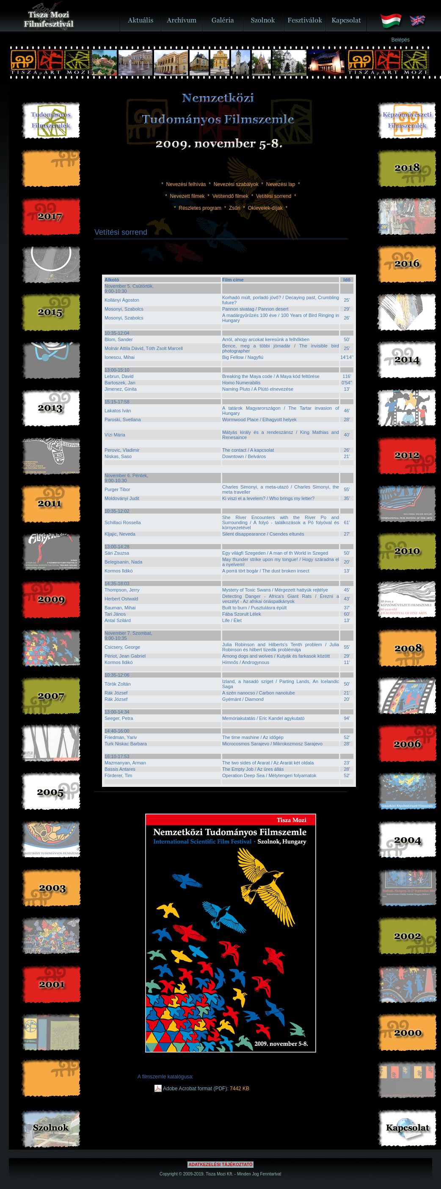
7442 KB (239, 1089)
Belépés (400, 40)
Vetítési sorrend (273, 196)
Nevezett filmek (187, 196)
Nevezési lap (280, 184)
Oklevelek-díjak (265, 208)
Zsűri (234, 208)
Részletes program (200, 208)
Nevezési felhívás (186, 184)
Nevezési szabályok (236, 184)
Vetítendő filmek (230, 196)
